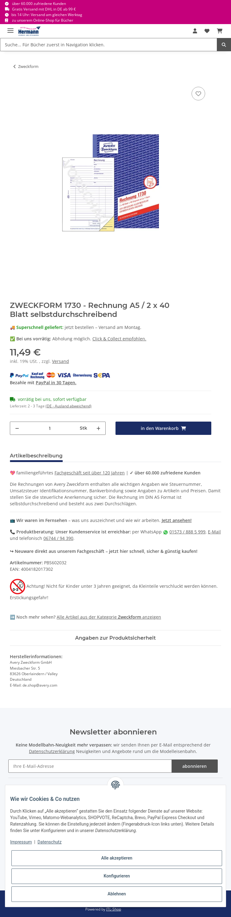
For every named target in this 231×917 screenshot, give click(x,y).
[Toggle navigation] (10, 28)
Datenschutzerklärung (52, 751)
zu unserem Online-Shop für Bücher (42, 20)
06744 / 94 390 (58, 538)
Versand (60, 361)
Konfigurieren (116, 875)
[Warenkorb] (219, 31)
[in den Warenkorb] (163, 428)
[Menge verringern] (17, 428)
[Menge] (49, 428)
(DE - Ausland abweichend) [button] (68, 406)
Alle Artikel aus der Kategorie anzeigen (109, 617)
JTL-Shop (113, 909)
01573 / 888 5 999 (187, 532)
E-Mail (214, 532)
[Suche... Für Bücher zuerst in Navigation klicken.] (108, 44)
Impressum (21, 841)
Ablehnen (116, 893)
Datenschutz (50, 841)
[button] (195, 31)
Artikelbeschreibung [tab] (36, 456)
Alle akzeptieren (116, 858)
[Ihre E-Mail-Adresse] (90, 766)
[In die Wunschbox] (198, 93)
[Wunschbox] (207, 31)
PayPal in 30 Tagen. (56, 382)
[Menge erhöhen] (98, 428)
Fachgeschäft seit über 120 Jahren (90, 473)
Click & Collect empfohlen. (119, 339)
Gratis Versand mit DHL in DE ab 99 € (44, 9)
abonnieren (194, 766)
